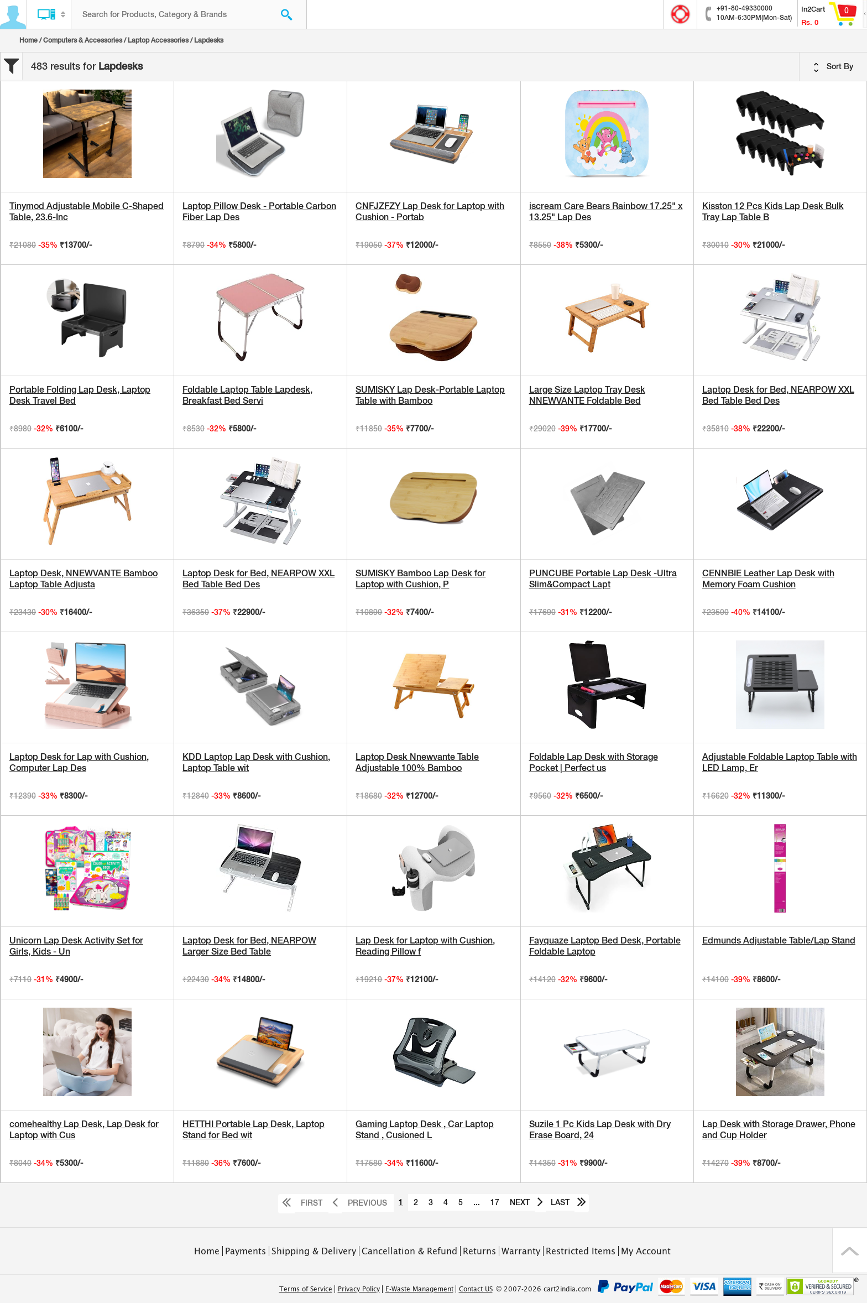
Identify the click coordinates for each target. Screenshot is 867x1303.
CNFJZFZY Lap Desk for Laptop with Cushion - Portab (430, 211)
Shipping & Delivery (313, 1251)
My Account (646, 1251)
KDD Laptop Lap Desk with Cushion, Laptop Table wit (256, 762)
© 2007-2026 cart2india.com (543, 1289)
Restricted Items (580, 1251)
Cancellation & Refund (409, 1251)
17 (494, 1202)
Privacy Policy (359, 1289)
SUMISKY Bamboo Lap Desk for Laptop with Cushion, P (420, 579)
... (476, 1202)
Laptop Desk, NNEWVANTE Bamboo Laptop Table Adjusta (83, 579)
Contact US (476, 1289)
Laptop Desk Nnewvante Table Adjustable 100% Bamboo (417, 762)
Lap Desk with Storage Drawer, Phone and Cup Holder (778, 1129)
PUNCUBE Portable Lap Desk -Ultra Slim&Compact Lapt (603, 579)
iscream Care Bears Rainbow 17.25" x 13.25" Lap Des (606, 211)
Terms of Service (305, 1289)
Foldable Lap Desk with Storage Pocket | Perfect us (593, 762)
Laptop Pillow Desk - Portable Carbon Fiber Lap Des (259, 211)
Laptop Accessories (158, 40)
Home (28, 40)
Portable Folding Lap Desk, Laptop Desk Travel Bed (79, 395)
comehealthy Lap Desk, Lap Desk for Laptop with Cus (84, 1129)
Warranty (521, 1251)
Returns (479, 1251)
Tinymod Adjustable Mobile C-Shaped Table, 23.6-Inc (86, 211)
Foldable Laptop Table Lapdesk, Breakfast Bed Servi (247, 395)
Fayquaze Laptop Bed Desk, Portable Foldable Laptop (605, 946)
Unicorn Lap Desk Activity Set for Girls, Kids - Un (76, 946)
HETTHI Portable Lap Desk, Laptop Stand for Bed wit (253, 1129)
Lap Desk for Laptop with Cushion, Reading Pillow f (425, 946)
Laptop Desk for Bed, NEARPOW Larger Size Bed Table (249, 946)
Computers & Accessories (82, 40)
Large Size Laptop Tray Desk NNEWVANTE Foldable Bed (587, 395)
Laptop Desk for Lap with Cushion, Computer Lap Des (79, 762)
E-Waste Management (419, 1289)
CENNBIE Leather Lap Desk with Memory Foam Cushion (768, 579)
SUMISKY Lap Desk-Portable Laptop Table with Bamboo (430, 395)
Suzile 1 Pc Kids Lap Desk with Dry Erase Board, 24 (600, 1129)
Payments (245, 1251)
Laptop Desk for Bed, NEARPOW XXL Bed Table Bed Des (778, 395)
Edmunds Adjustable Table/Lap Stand (778, 940)
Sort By (833, 67)
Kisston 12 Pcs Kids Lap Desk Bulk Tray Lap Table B (773, 211)
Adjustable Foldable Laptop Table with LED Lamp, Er (779, 762)
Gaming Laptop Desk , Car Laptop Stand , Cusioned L (425, 1129)
